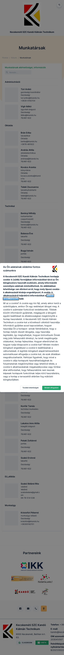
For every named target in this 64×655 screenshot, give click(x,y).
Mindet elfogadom (51, 388)
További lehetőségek (30, 388)
